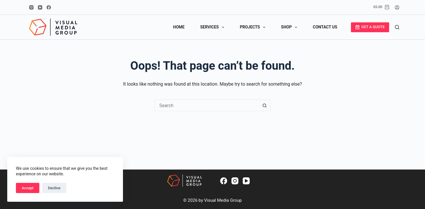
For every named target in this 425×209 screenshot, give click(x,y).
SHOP (290, 27)
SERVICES (213, 27)
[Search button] (265, 105)
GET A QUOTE (370, 27)
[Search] (397, 27)
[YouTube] (40, 7)
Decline (54, 188)
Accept (28, 188)
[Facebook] (49, 7)
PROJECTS (254, 27)
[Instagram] (31, 7)
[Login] (397, 7)
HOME (179, 27)
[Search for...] (207, 105)
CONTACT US (325, 27)
